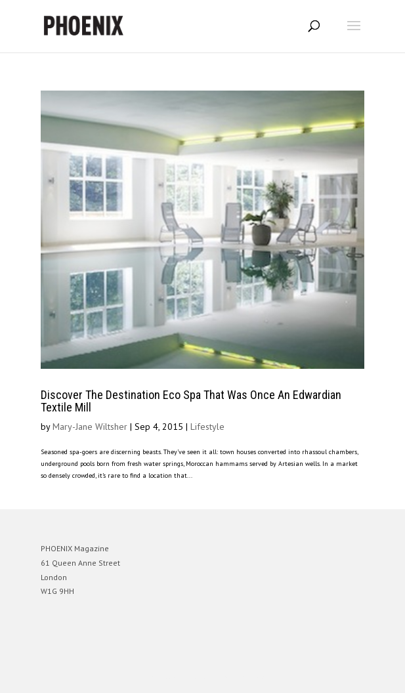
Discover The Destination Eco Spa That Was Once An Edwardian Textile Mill (191, 401)
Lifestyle (207, 426)
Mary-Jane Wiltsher (90, 426)
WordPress (266, 677)
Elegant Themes (184, 677)
